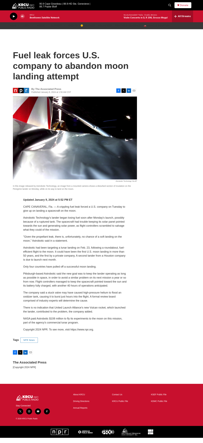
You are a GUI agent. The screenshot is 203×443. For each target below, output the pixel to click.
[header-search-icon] (171, 8)
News (13, 31)
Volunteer (105, 31)
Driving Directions (81, 406)
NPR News (29, 345)
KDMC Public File (159, 406)
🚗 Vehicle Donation (157, 31)
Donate (185, 7)
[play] (13, 21)
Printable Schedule (128, 31)
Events (73, 31)
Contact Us (117, 400)
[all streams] (182, 21)
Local (27, 31)
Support (56, 31)
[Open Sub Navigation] (19, 31)
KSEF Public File (159, 400)
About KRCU (79, 400)
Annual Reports (80, 413)
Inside (41, 31)
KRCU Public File (120, 406)
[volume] (22, 21)
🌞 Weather (88, 31)
